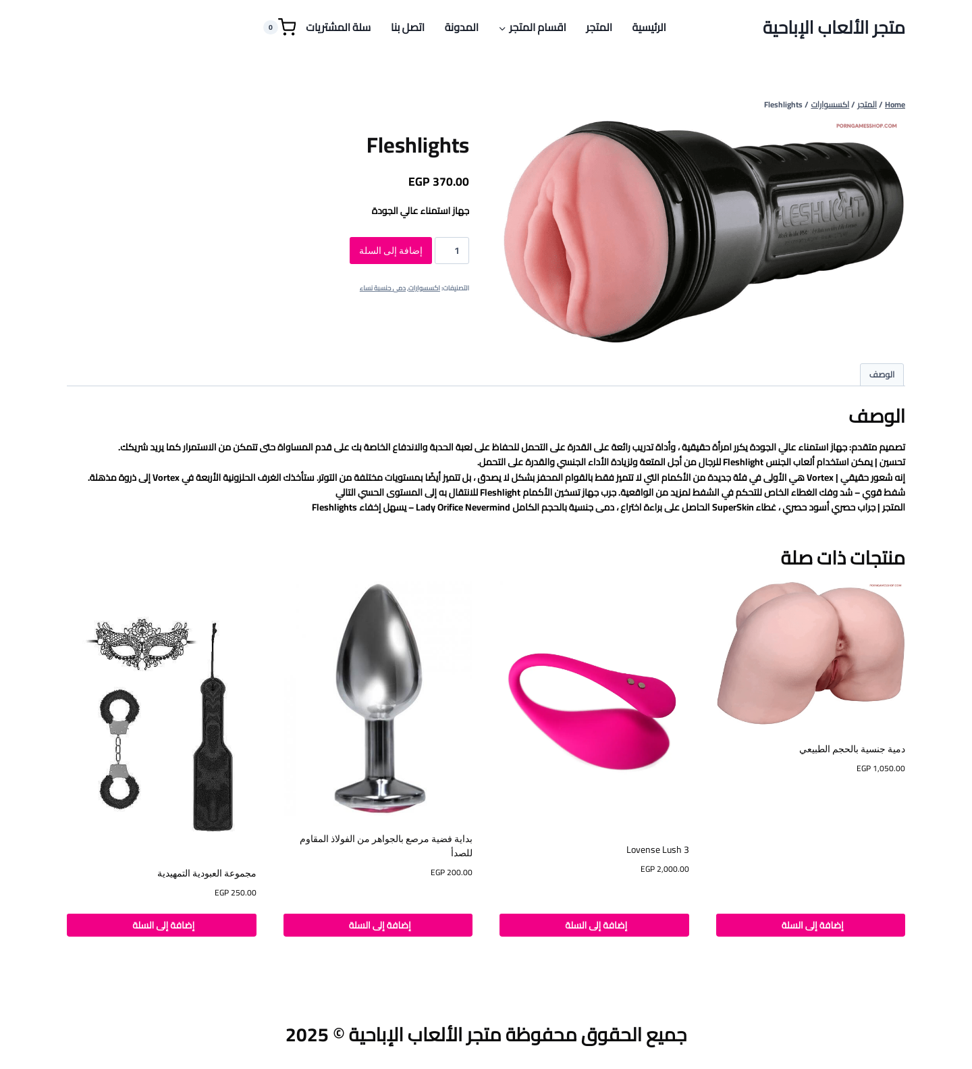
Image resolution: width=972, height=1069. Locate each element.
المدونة (462, 27)
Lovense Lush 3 (657, 849)
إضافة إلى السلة (391, 250)
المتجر (599, 27)
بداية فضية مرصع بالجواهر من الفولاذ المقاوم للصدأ (386, 846)
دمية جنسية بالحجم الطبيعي (852, 749)
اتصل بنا (408, 27)
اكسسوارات (424, 288)
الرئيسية (649, 27)
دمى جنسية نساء (383, 288)
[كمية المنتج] (452, 250)
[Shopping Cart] (279, 27)
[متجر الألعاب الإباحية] (834, 27)
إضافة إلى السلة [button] (811, 925)
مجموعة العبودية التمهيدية (206, 873)
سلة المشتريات (338, 27)
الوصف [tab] (882, 374)
